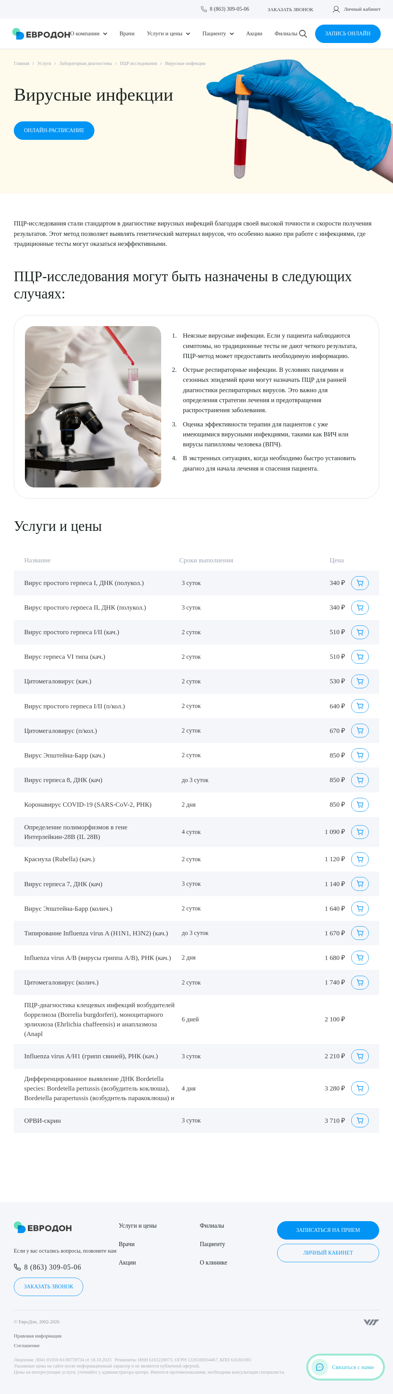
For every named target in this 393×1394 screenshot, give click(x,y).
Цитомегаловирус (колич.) (61, 982)
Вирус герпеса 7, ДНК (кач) (63, 884)
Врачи (126, 33)
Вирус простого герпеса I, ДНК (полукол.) (84, 583)
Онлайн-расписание (54, 130)
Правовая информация (37, 1335)
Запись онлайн (347, 33)
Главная (21, 63)
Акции (254, 33)
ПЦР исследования (138, 63)
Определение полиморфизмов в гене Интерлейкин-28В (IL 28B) (75, 832)
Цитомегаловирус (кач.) (57, 681)
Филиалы (285, 33)
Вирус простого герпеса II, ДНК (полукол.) (85, 607)
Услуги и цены (164, 33)
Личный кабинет (362, 9)
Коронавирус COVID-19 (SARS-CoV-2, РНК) (88, 804)
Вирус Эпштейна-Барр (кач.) (64, 755)
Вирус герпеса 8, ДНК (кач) (63, 780)
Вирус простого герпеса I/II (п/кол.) (74, 706)
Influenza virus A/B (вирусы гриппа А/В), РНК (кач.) (97, 957)
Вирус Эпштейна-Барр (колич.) (68, 908)
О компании (85, 33)
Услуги (44, 63)
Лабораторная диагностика (85, 63)
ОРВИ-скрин (42, 1120)
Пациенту (214, 33)
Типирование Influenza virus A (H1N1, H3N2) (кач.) (96, 933)
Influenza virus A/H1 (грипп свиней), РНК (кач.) (91, 1056)
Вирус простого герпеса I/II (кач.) (71, 632)
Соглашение (27, 1345)
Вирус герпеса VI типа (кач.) (64, 656)
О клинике (213, 1262)
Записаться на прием (328, 1230)
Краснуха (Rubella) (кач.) (59, 859)
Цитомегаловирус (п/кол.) (60, 730)
